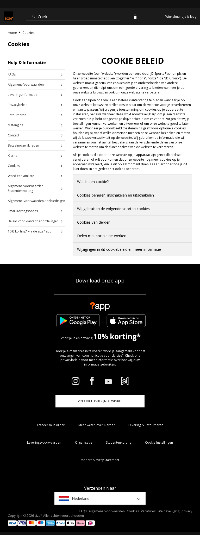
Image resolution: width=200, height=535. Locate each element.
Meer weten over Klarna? (96, 425)
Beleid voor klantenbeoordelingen (33, 221)
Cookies (14, 165)
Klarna (12, 155)
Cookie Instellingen (159, 442)
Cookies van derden (93, 222)
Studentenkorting (118, 442)
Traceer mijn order (51, 425)
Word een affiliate (21, 176)
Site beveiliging (168, 511)
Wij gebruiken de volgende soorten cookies (113, 208)
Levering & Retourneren (145, 425)
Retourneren (17, 115)
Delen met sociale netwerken (101, 235)
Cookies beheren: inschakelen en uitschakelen (115, 195)
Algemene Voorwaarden (26, 84)
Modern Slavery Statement (100, 460)
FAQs (12, 74)
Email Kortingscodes (23, 211)
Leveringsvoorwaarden (44, 442)
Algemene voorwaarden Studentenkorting (25, 188)
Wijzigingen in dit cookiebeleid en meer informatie (119, 249)
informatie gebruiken (99, 364)
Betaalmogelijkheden (23, 145)
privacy (187, 511)
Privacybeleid (18, 105)
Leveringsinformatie (22, 94)
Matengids (15, 125)
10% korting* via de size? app (30, 231)
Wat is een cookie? (93, 181)
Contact (13, 135)
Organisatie (83, 442)
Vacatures (148, 511)
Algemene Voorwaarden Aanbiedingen (36, 201)
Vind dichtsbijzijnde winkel (100, 401)
